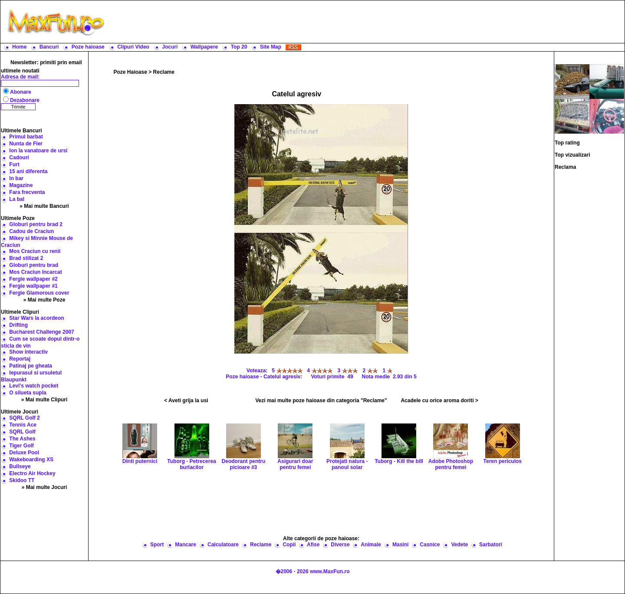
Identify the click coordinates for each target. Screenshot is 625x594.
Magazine (21, 185)
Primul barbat (26, 137)
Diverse (340, 544)
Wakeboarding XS (31, 459)
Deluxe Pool (24, 453)
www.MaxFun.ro (330, 571)
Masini (400, 544)
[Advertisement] (367, 21)
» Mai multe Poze (44, 300)
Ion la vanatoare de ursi (38, 151)
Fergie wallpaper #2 (33, 279)
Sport (157, 544)
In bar (16, 178)
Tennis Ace (22, 425)
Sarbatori (490, 544)
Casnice (430, 544)
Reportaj (19, 359)
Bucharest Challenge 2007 (41, 332)
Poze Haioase (130, 72)
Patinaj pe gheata (30, 366)
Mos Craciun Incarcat (35, 272)
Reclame (163, 72)
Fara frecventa (27, 192)
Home (19, 47)
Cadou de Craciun (31, 231)
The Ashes (22, 439)
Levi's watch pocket (33, 386)
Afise (313, 544)
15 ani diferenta (28, 171)
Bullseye (19, 466)
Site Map (270, 47)
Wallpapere (204, 47)
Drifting (18, 325)
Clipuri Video (133, 47)
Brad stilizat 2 (26, 258)
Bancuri (49, 47)
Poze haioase (88, 47)
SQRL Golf (22, 432)
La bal (16, 199)
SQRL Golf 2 (24, 418)
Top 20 (239, 47)
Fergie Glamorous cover (39, 293)
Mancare (185, 544)
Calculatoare (223, 544)
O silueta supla (27, 393)
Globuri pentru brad (33, 265)
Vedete (459, 544)
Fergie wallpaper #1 (33, 286)
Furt (14, 164)
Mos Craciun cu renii (34, 251)
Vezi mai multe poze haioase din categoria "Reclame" (321, 400)
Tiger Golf (21, 446)
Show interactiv (28, 352)
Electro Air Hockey (32, 473)
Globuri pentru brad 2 (35, 224)
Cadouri (19, 157)
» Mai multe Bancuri (44, 206)
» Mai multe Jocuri (44, 487)
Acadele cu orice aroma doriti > (439, 400)
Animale (371, 544)
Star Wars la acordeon (36, 318)
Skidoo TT (21, 480)
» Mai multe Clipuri (44, 400)
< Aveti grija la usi (186, 400)
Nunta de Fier (26, 144)
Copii (289, 544)
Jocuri (170, 47)
